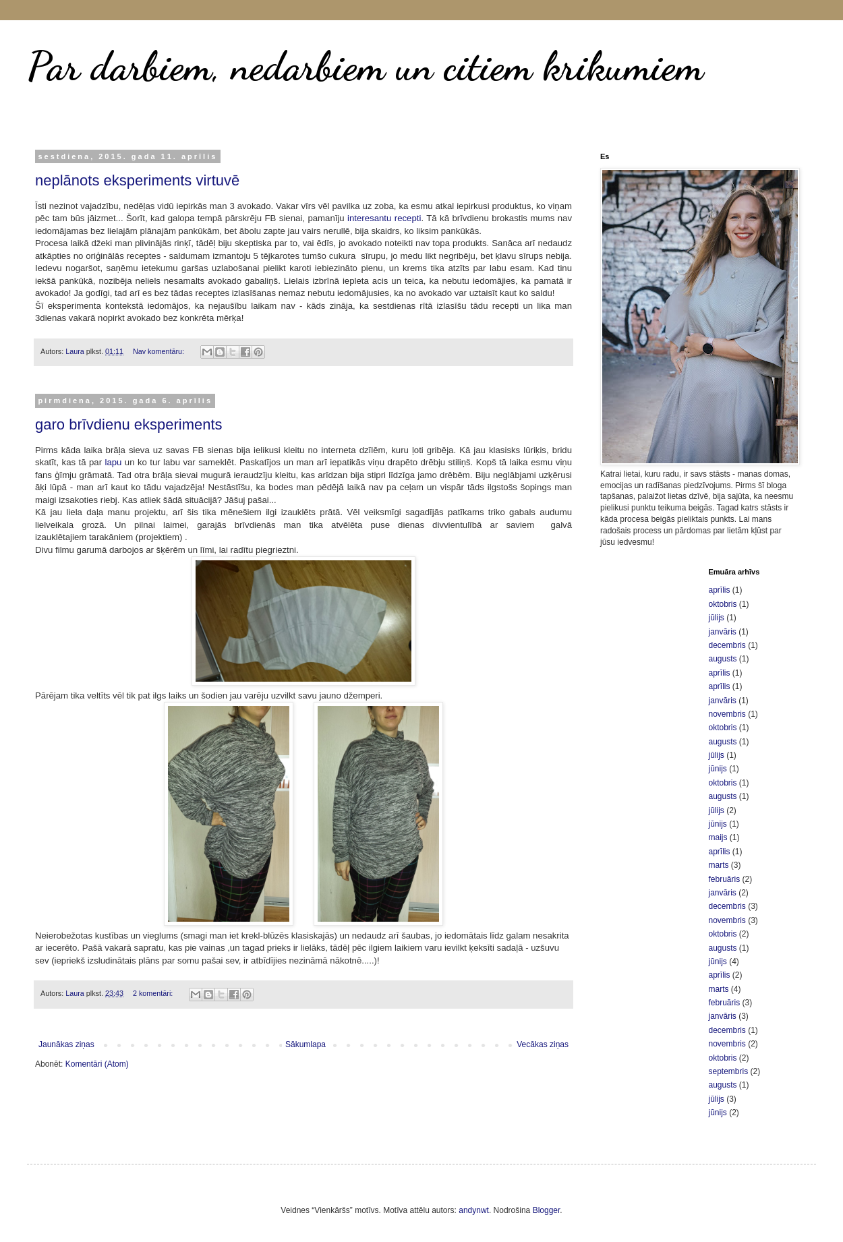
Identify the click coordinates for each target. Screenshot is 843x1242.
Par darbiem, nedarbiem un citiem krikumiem (365, 66)
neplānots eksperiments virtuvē (137, 180)
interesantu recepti (384, 218)
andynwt (474, 1210)
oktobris (723, 604)
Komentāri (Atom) (97, 1064)
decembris (727, 645)
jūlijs (716, 617)
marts (719, 865)
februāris (724, 879)
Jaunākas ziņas (66, 1044)
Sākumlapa (305, 1044)
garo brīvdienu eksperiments (129, 424)
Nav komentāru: (159, 351)
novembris (727, 714)
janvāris (722, 632)
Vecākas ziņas (543, 1044)
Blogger (546, 1210)
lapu (113, 462)
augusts (723, 658)
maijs (718, 837)
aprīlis (719, 590)
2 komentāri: (154, 993)
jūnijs (718, 768)
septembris (729, 1071)
